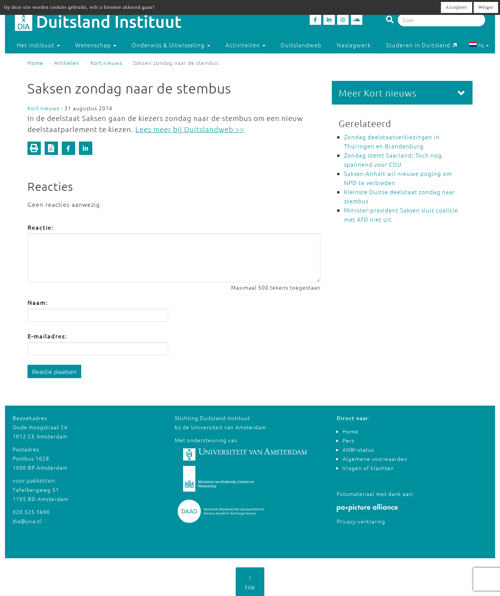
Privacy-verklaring (361, 521)
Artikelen (66, 62)
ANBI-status (358, 449)
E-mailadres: (47, 336)
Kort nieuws (106, 62)
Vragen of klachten (368, 468)
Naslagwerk (354, 45)
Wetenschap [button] (95, 45)
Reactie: (40, 227)
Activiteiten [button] (245, 45)
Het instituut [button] (38, 45)
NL (479, 45)
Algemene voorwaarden (374, 458)
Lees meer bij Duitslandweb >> (189, 129)
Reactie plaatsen (54, 371)
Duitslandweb (301, 45)
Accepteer (456, 7)
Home (35, 62)
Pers (348, 440)
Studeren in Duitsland (421, 45)
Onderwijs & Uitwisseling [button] (171, 45)
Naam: (37, 302)
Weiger (486, 7)
